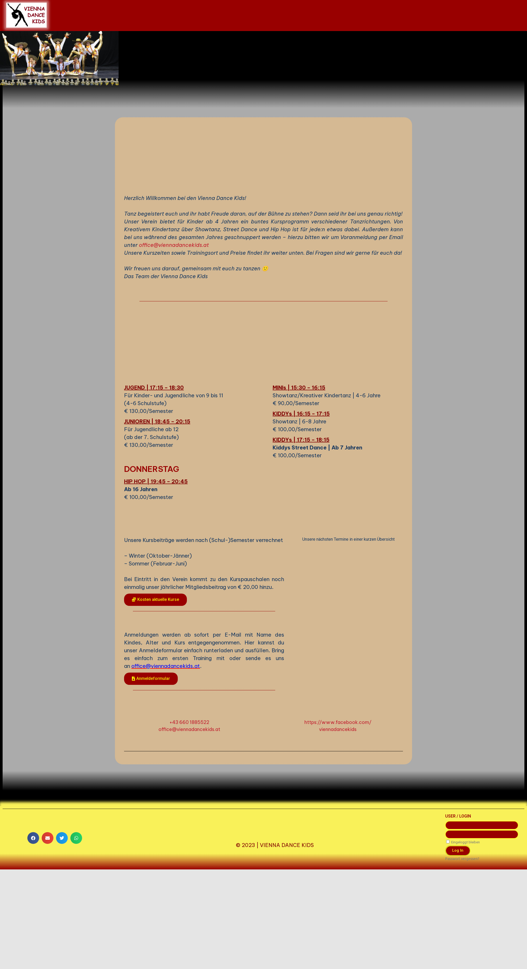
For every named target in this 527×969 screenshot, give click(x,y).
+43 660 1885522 (189, 828)
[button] (155, 705)
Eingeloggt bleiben (463, 948)
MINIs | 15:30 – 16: (296, 493)
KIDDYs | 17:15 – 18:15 (301, 545)
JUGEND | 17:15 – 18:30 (154, 493)
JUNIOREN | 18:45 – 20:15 (157, 527)
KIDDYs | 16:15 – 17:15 (301, 519)
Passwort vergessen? (462, 964)
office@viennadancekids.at (174, 351)
